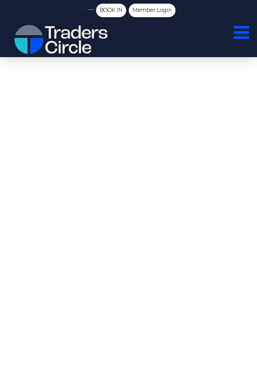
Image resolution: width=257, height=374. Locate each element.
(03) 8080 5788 (81, 9)
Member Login (184, 10)
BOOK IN (137, 10)
